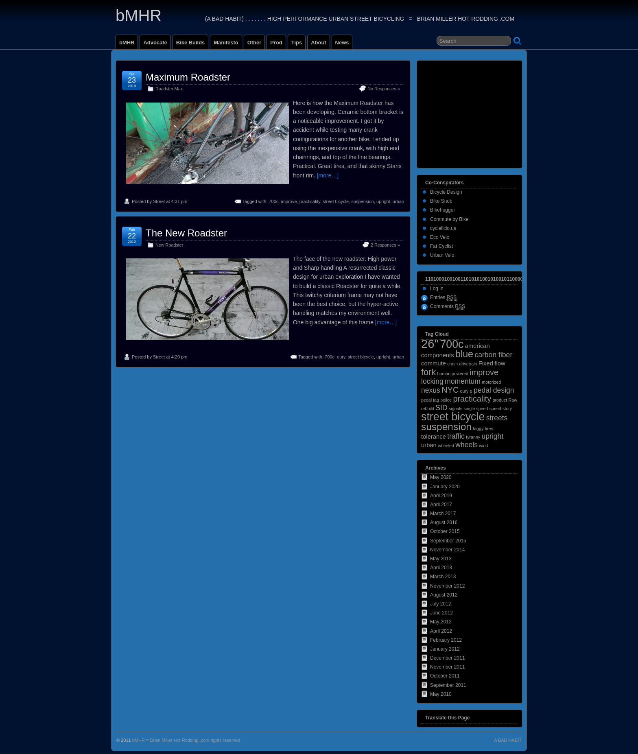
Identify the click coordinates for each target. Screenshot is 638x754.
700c (273, 201)
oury (341, 356)
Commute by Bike (449, 219)
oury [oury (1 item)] (464, 391)
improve (289, 201)
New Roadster (169, 245)
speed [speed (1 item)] (495, 408)
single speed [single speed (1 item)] (476, 408)
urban (398, 201)
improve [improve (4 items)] (484, 372)
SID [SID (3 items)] (441, 408)
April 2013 (441, 567)
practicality (309, 201)
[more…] (328, 175)
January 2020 (445, 487)
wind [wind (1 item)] (483, 445)
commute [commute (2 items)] (433, 363)
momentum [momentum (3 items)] (463, 381)
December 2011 (447, 658)
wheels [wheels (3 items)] (466, 445)
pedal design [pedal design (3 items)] (494, 390)
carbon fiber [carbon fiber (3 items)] (493, 355)
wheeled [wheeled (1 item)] (446, 445)
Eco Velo (439, 237)
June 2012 (441, 613)
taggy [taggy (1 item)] (478, 428)
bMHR (139, 15)
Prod (276, 42)
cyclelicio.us (443, 228)
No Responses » (383, 88)
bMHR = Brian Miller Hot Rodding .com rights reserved (186, 740)
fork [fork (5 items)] (428, 372)
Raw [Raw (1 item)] (513, 400)
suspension (362, 201)
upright (383, 201)
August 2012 (443, 595)
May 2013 (441, 559)
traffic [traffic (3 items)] (456, 436)
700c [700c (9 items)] (451, 344)
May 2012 (441, 622)
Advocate (155, 42)
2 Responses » (385, 245)
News (342, 42)
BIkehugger (442, 210)
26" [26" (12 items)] (430, 343)
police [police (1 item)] (446, 400)
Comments (447, 307)
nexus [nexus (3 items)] (430, 390)
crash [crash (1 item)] (452, 363)
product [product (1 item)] (500, 400)
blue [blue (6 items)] (464, 354)
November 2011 (447, 667)
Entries (443, 298)
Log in (437, 288)
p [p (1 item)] (471, 391)
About (318, 42)
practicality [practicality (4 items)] (472, 398)
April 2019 (441, 495)
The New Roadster (186, 232)
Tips (296, 42)
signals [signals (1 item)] (455, 408)
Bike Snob (441, 201)
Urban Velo (442, 255)
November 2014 (447, 550)
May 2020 (441, 477)
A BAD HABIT (508, 740)
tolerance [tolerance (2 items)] (433, 436)
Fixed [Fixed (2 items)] (485, 363)
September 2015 (448, 541)
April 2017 (441, 504)
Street (159, 201)
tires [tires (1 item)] (489, 428)
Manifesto (226, 42)
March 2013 (443, 576)
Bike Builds (190, 42)
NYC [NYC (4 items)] (450, 389)
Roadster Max (169, 88)
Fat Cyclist (441, 246)
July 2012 (440, 604)
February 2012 (446, 640)
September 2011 (448, 685)
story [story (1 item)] (507, 408)
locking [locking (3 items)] (432, 381)
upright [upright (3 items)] (493, 436)
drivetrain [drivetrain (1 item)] (468, 363)
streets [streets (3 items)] (497, 418)
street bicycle (336, 201)
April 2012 (441, 631)
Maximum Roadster (188, 77)
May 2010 (441, 694)
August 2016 (443, 522)
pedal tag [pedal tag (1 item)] (430, 400)
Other (254, 42)
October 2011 (445, 676)
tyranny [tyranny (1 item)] (473, 437)
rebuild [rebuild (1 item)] (427, 408)
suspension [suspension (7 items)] (446, 426)
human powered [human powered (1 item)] (452, 373)
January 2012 (445, 649)
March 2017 (443, 513)
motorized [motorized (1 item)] (491, 382)
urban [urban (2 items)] (429, 445)
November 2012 (447, 586)
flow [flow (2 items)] (499, 363)
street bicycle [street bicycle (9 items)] (453, 417)
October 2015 (445, 531)
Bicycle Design (446, 192)
